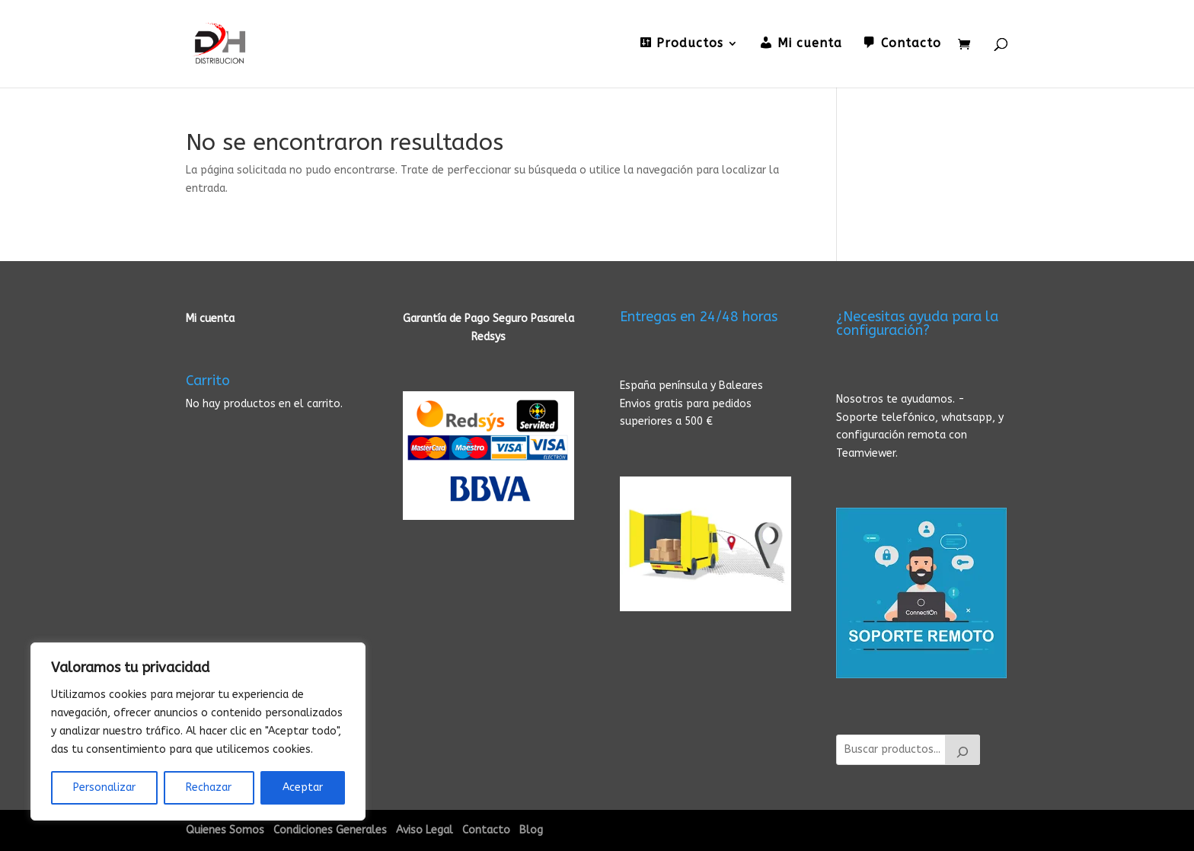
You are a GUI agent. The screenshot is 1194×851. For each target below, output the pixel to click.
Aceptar (303, 787)
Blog (531, 830)
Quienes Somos (225, 830)
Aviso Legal (424, 830)
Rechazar (208, 787)
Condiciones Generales (330, 830)
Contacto (486, 830)
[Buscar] (962, 750)
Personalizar (104, 787)
